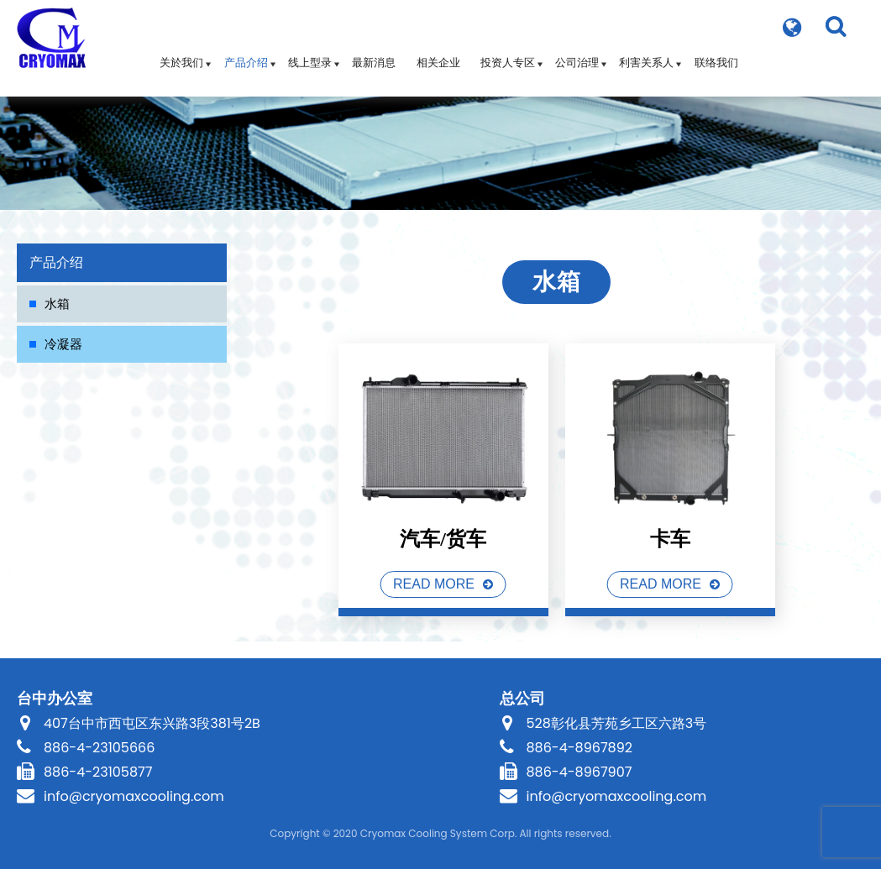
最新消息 (374, 54)
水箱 (57, 303)
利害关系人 (646, 54)
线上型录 (310, 54)
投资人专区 (507, 54)
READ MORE (434, 584)
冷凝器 (63, 344)
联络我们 (716, 54)
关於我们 (181, 54)
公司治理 (577, 54)
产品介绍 (246, 54)
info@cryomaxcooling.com (134, 796)
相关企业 (438, 54)
